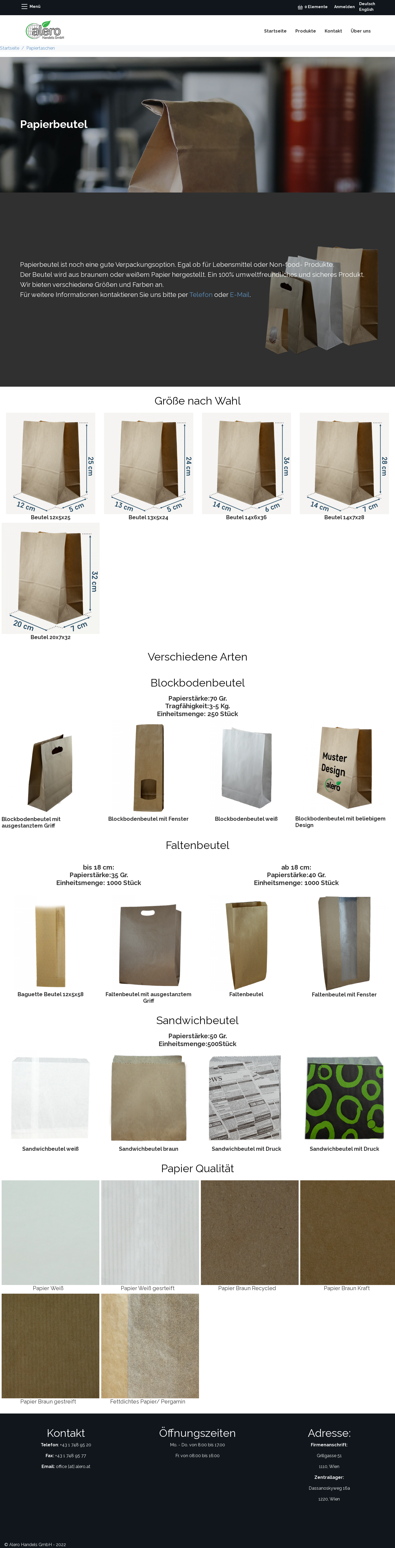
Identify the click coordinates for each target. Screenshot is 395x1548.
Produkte (305, 31)
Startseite (275, 31)
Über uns (361, 31)
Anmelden (344, 7)
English (366, 9)
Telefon (201, 295)
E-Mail (239, 295)
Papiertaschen (40, 48)
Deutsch (367, 4)
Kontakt (333, 31)
